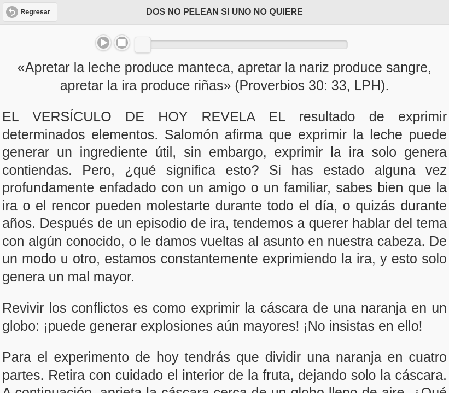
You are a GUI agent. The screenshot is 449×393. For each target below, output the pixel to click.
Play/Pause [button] (103, 42)
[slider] (143, 45)
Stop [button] (122, 42)
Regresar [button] (35, 12)
